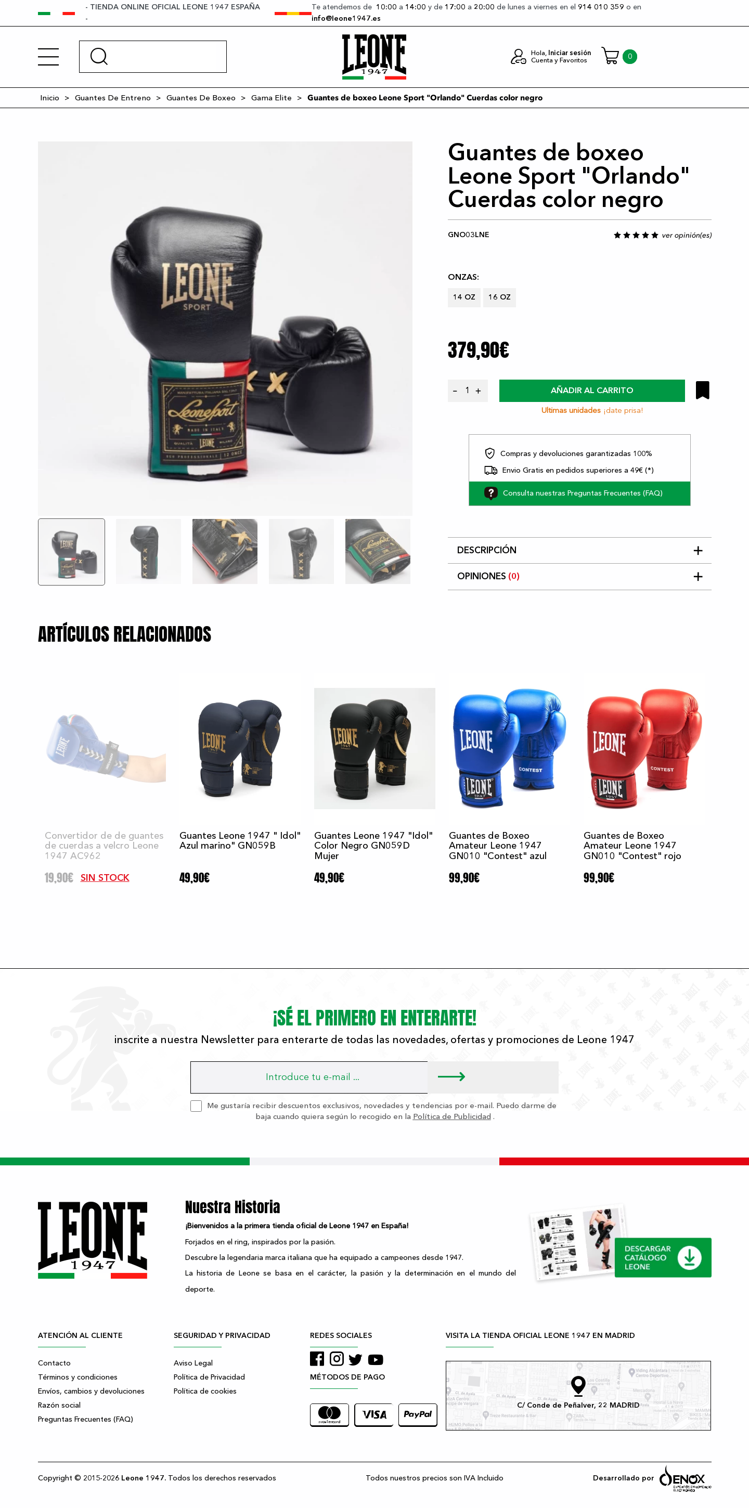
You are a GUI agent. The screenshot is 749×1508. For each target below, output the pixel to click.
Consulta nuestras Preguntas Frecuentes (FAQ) (573, 493)
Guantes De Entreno (113, 98)
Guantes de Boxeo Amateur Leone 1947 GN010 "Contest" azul (498, 846)
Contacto (54, 1363)
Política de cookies (205, 1391)
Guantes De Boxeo (201, 98)
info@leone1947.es (346, 18)
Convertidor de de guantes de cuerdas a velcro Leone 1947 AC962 (104, 846)
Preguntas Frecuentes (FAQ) (85, 1419)
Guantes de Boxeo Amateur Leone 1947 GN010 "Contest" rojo (632, 846)
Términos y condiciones (78, 1377)
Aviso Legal (193, 1363)
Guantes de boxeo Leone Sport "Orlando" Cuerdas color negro (425, 98)
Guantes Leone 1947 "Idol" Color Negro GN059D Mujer (373, 846)
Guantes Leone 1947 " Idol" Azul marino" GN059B (240, 841)
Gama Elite (271, 98)
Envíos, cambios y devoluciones (91, 1391)
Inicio (49, 98)
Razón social (59, 1405)
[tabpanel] (225, 328)
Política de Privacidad (209, 1377)
